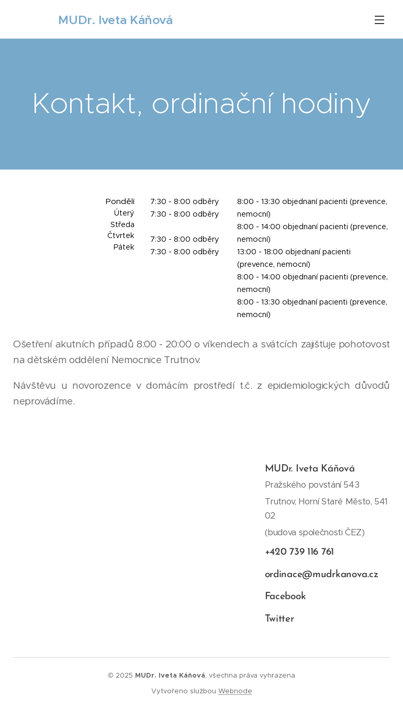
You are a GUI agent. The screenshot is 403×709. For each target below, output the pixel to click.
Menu (379, 19)
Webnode (235, 691)
